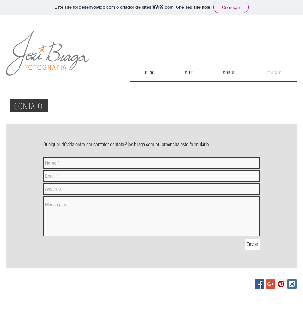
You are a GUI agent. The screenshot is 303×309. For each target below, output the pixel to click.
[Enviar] (252, 244)
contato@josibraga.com (132, 144)
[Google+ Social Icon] (270, 284)
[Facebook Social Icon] (259, 284)
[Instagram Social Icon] (292, 284)
